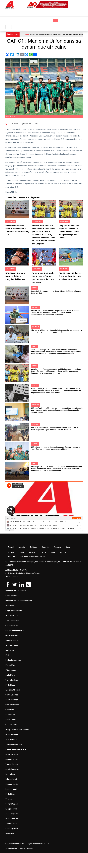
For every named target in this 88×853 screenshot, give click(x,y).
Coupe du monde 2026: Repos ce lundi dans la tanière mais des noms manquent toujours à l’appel (69, 232)
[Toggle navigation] (8, 27)
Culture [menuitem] (21, 552)
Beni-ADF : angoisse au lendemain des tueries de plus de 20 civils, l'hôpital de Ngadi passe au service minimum (54, 429)
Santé (34, 346)
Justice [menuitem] (43, 552)
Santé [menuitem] (53, 552)
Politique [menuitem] (33, 547)
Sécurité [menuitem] (45, 547)
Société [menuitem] (11, 552)
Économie (35, 405)
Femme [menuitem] (32, 552)
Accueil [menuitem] (11, 547)
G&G (31, 848)
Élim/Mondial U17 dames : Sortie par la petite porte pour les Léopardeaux (70, 276)
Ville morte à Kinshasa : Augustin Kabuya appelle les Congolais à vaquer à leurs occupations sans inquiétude (56, 331)
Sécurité (35, 424)
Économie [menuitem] (57, 547)
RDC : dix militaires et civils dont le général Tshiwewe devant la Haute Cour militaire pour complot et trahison (55, 448)
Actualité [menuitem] (22, 547)
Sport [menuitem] (68, 547)
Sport (7, 124)
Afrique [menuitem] (63, 552)
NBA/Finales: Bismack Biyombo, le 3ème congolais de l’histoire (15, 276)
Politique (35, 307)
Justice (34, 385)
